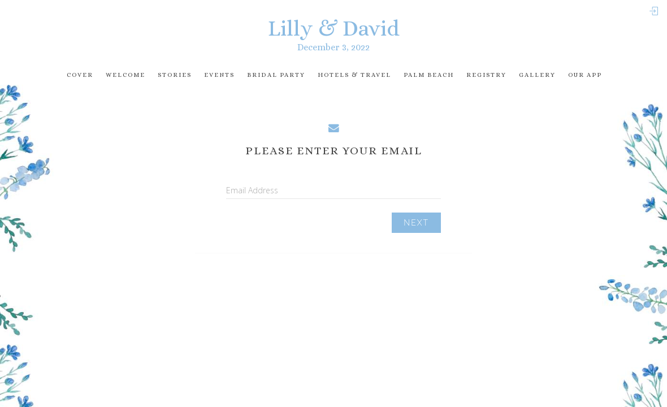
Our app (585, 75)
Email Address (252, 190)
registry (486, 75)
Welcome (125, 75)
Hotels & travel (354, 75)
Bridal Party (276, 75)
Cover (80, 75)
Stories (175, 75)
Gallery (537, 75)
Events (219, 75)
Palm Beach (429, 75)
